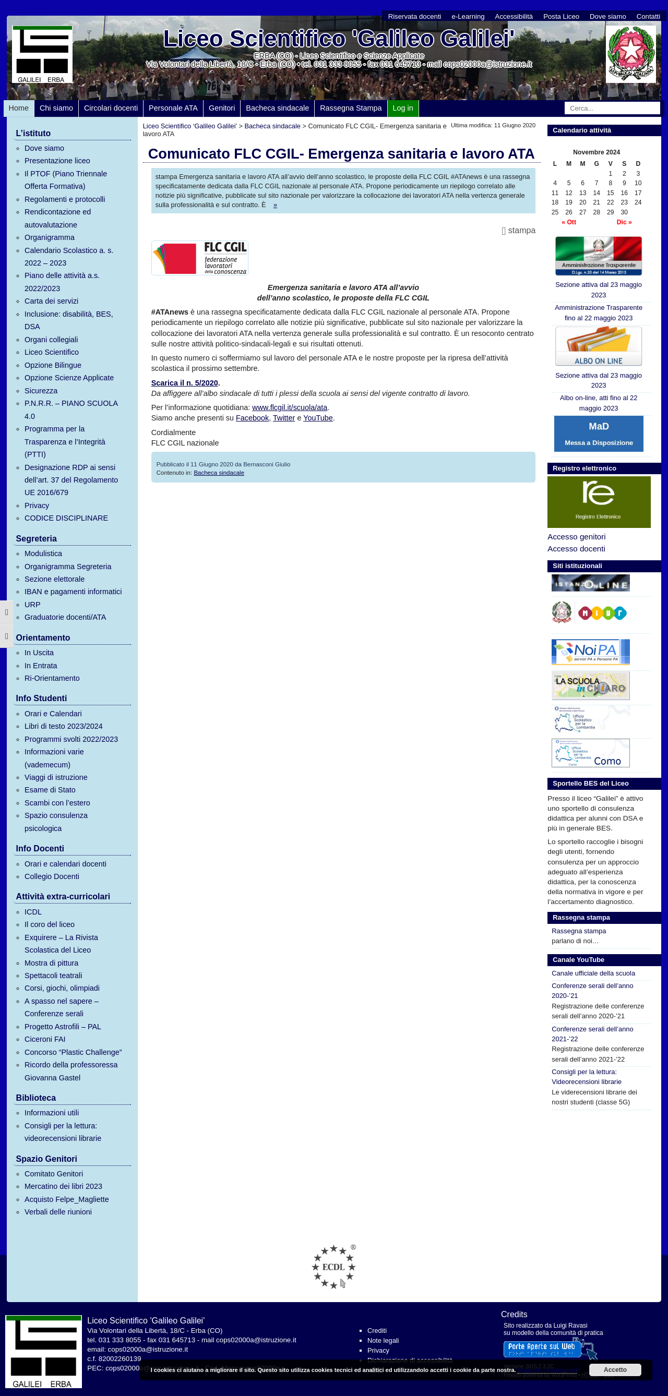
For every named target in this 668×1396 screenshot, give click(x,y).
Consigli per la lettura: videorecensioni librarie (63, 1132)
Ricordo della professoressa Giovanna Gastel (71, 1071)
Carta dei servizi (51, 301)
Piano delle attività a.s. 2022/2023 (62, 281)
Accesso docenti (576, 548)
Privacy (37, 505)
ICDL (33, 912)
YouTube (318, 418)
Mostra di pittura (51, 963)
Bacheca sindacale (277, 108)
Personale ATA (173, 108)
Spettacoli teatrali (53, 975)
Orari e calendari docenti (65, 864)
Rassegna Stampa (350, 108)
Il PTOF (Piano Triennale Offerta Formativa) (66, 180)
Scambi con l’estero (57, 803)
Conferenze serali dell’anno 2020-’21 (592, 991)
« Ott (569, 222)
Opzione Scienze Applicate (69, 378)
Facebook (252, 418)
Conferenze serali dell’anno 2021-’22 (592, 1034)
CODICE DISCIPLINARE (66, 518)
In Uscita (39, 652)
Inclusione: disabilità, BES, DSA (69, 320)
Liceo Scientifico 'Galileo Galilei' (339, 38)
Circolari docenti (111, 108)
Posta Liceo (561, 16)
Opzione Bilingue (53, 365)
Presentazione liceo (57, 161)
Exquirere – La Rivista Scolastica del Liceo (61, 943)
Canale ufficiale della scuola (593, 973)
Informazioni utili (52, 1113)
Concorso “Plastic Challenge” (73, 1052)
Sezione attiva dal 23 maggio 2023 (598, 267)
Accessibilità (514, 16)
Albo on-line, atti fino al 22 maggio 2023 (599, 403)
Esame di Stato (50, 790)
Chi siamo (56, 108)
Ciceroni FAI (45, 1039)
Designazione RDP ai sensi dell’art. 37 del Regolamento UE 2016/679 (71, 480)
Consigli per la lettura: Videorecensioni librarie (587, 1077)
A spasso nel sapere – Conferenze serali (62, 1007)
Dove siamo (608, 16)
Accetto (615, 1370)
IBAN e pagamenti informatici (73, 591)
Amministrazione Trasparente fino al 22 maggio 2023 (598, 312)
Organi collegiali (51, 339)
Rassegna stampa (579, 931)
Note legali (383, 1340)
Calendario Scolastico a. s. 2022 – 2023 (69, 256)
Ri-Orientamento (52, 678)
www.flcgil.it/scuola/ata (289, 407)
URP (32, 604)
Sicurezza (41, 391)
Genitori (222, 108)
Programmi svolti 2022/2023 (71, 739)
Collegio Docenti (52, 876)
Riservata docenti (415, 16)
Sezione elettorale (55, 579)
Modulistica (43, 553)
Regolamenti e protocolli (65, 199)
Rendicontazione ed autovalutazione (58, 218)
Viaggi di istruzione (56, 777)
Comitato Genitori (54, 1174)
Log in (403, 108)
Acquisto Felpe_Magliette (67, 1199)
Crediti (377, 1330)
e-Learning (468, 16)
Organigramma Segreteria (68, 566)
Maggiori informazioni (547, 1370)
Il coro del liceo (50, 924)
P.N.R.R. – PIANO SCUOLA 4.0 (71, 409)
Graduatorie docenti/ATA (65, 617)
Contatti (648, 16)
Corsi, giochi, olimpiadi (62, 988)
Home (19, 108)
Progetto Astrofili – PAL (63, 1026)
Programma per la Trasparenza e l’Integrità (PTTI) (65, 442)
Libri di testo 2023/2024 (64, 726)
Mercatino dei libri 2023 (63, 1186)
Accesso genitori (576, 536)
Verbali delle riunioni (58, 1212)
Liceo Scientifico (52, 352)
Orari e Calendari (53, 713)
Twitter (284, 418)
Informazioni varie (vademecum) (54, 758)
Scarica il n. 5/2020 (184, 383)
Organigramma (50, 237)
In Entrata (41, 665)
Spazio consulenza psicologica (56, 821)
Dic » (624, 222)
